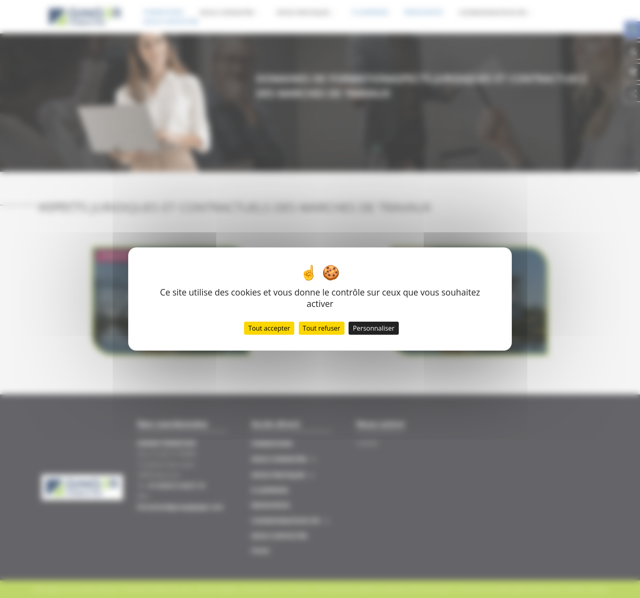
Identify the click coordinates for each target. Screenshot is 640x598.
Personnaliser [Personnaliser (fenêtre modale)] (373, 328)
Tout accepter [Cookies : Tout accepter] (269, 328)
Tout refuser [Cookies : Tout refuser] (321, 328)
